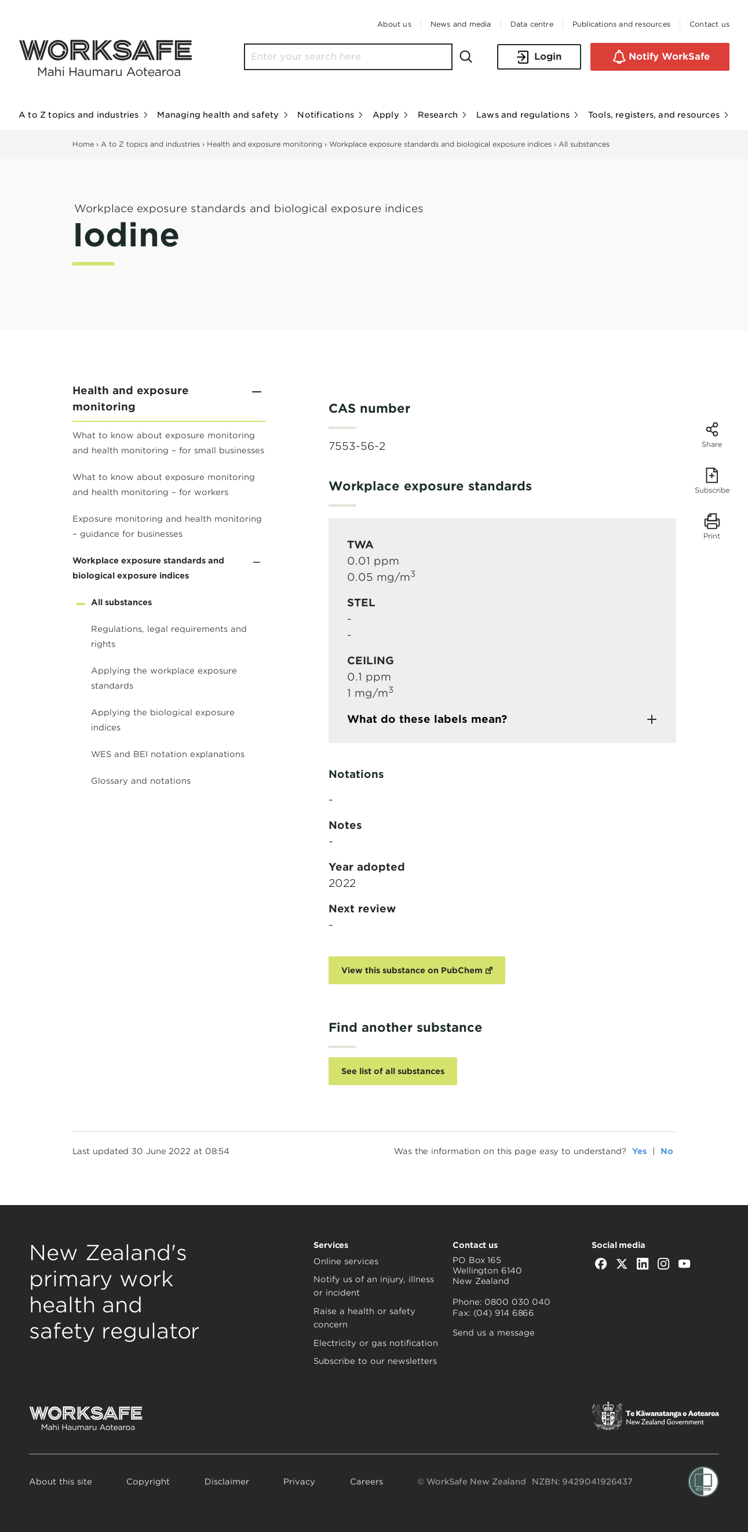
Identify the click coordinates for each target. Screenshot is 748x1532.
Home (83, 144)
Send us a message (494, 1332)
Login (539, 57)
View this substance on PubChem (412, 970)
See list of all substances (392, 1071)
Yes (639, 1151)
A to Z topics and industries (150, 144)
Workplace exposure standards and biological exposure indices (440, 144)
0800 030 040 (517, 1302)
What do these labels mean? (427, 719)
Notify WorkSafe (660, 57)
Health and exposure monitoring (264, 144)
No (667, 1151)
